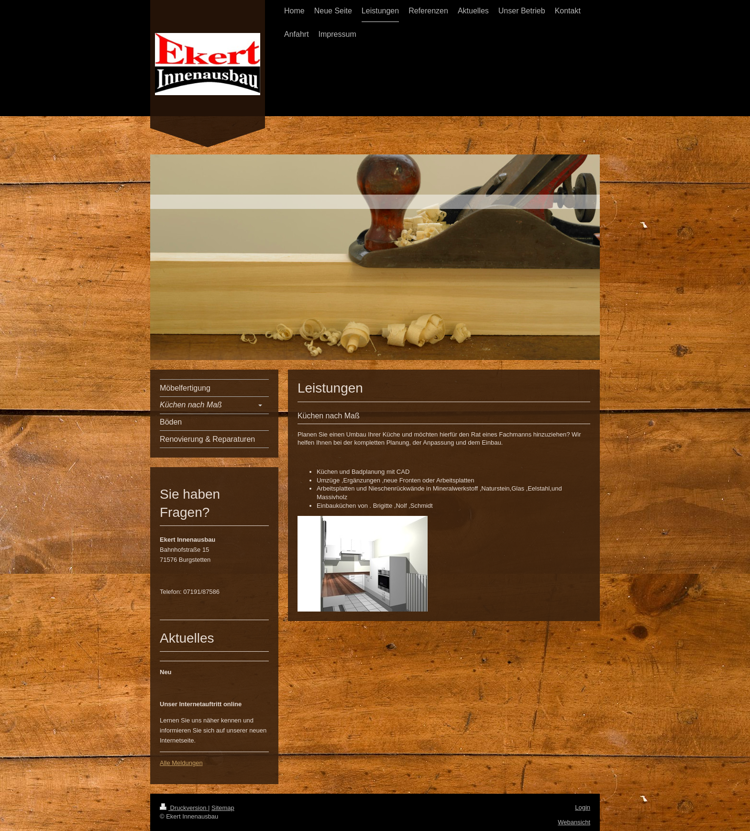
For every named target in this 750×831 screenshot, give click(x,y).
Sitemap (222, 807)
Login (582, 807)
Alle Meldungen (181, 762)
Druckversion (184, 807)
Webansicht (574, 822)
